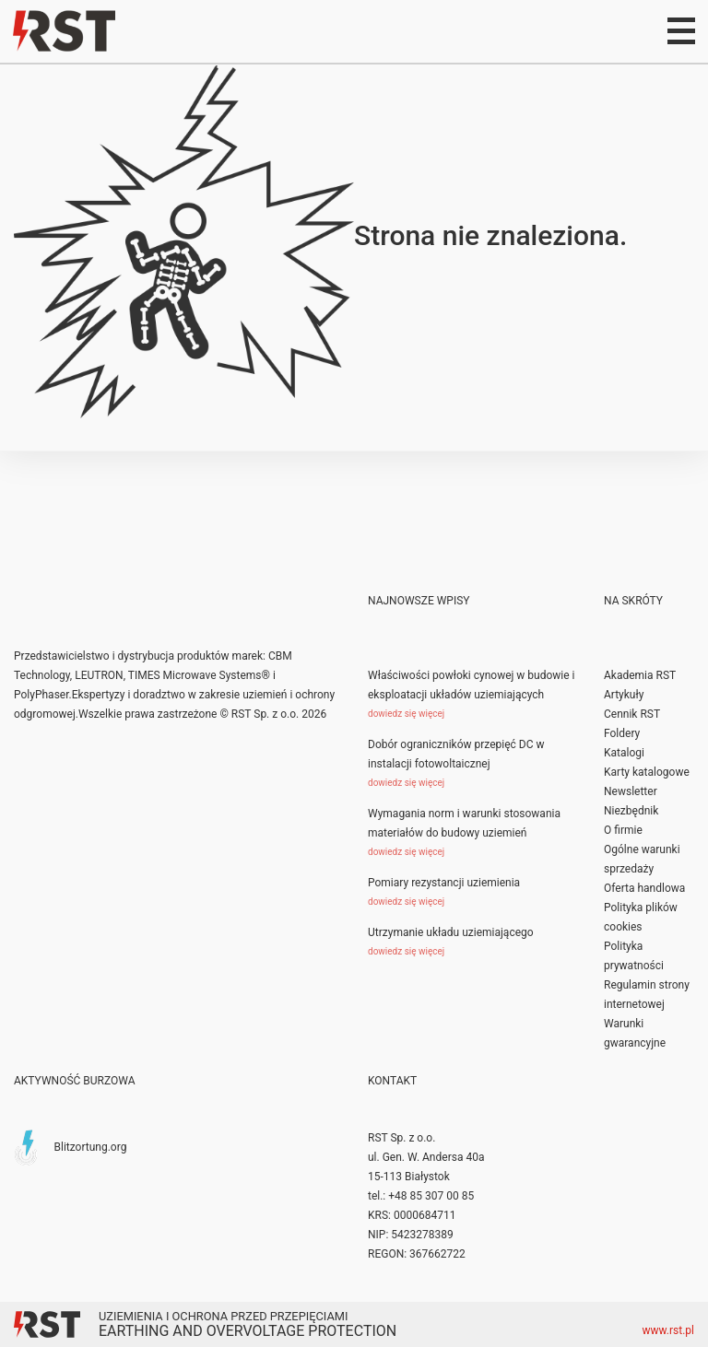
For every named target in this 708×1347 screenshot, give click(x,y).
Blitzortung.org (89, 1146)
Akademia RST (640, 675)
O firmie (623, 830)
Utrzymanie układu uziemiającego (451, 932)
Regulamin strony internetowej (647, 994)
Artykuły (623, 694)
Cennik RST (632, 714)
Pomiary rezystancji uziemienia (444, 882)
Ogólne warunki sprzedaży (642, 859)
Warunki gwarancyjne (635, 1033)
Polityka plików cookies (641, 917)
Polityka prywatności (634, 956)
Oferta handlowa (644, 888)
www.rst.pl (669, 1330)
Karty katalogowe (647, 772)
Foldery (622, 733)
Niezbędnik (631, 810)
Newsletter (630, 791)
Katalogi (624, 752)
